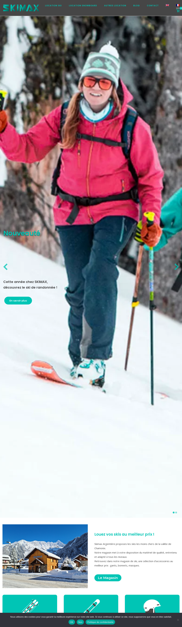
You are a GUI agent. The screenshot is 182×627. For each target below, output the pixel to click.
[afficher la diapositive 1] (174, 512)
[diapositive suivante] (176, 267)
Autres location (115, 5)
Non (80, 622)
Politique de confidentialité (100, 622)
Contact (153, 5)
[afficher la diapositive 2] (176, 512)
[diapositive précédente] (5, 267)
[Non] (178, 620)
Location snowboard (83, 5)
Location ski (53, 5)
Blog (136, 5)
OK (71, 622)
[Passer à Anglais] (167, 6)
